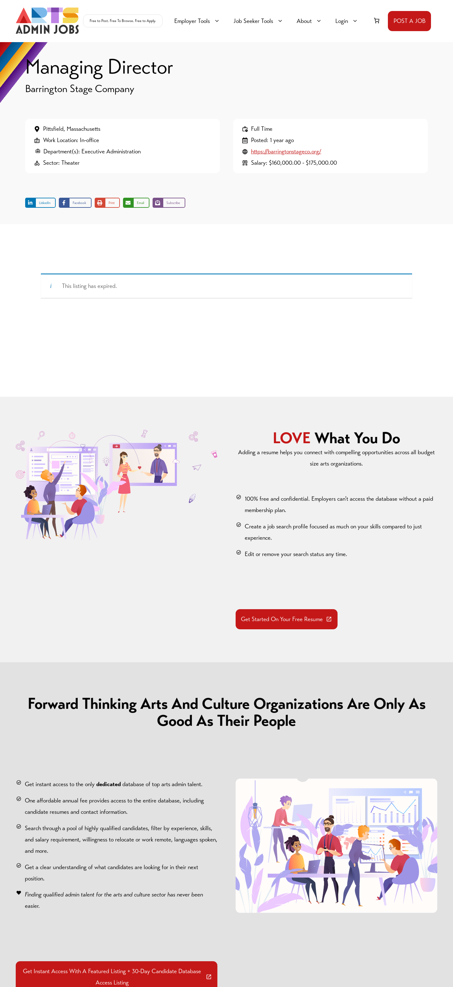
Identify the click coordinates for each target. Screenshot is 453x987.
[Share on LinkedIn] (40, 203)
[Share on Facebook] (75, 203)
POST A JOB (410, 21)
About (310, 21)
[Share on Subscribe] (169, 203)
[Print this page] (107, 203)
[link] (376, 20)
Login (347, 21)
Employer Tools (197, 21)
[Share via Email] (136, 203)
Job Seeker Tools (258, 21)
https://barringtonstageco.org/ (286, 151)
